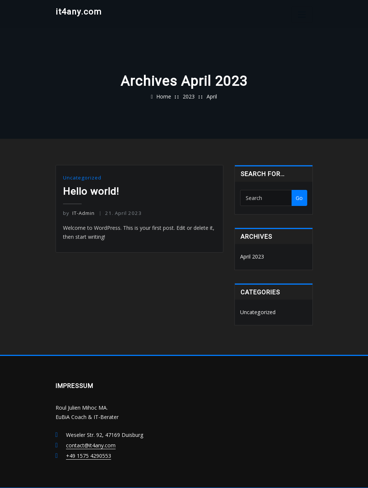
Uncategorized (82, 177)
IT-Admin (79, 212)
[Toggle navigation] (302, 14)
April (212, 96)
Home (163, 96)
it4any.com (79, 11)
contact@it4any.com (91, 444)
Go (299, 197)
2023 (189, 96)
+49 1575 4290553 (88, 455)
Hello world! (91, 191)
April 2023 (252, 256)
